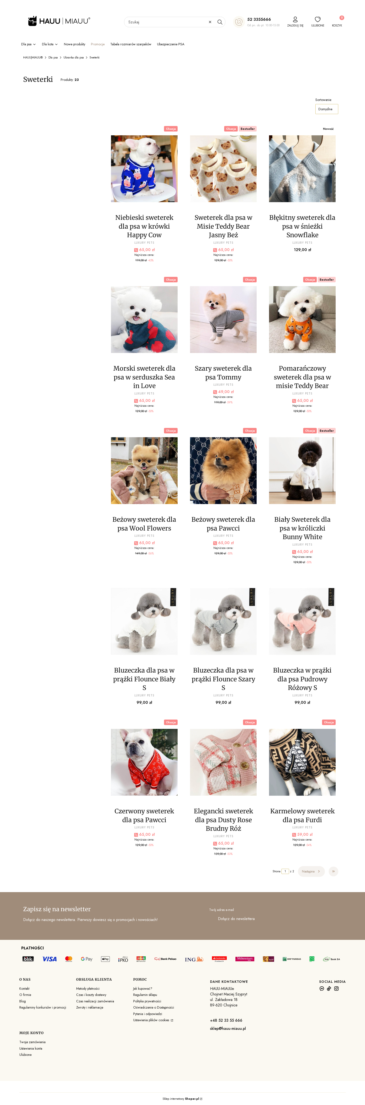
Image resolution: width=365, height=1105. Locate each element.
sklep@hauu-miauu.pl (228, 1028)
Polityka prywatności (147, 1001)
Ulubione (25, 1054)
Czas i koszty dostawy (91, 994)
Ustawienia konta (30, 1048)
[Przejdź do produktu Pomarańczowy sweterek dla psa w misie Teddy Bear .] (302, 319)
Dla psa (53, 57)
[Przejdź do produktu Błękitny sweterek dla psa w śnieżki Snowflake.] (302, 168)
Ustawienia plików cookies (151, 1020)
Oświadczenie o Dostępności (153, 1007)
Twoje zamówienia (32, 1042)
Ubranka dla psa (73, 57)
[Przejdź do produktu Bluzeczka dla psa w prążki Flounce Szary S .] (223, 621)
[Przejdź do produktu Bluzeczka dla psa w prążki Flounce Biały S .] (144, 621)
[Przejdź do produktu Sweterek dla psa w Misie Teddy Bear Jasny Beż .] (223, 168)
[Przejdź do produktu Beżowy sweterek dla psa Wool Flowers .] (144, 470)
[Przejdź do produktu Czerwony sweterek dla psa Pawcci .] (144, 762)
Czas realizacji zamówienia (95, 1001)
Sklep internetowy (181, 1099)
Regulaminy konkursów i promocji (42, 1007)
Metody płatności (88, 988)
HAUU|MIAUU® (33, 57)
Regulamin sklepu (145, 994)
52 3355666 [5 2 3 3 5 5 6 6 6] (259, 19)
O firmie (25, 994)
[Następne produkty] (311, 871)
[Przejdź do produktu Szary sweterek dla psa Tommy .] (223, 319)
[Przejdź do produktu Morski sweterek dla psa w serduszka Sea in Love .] (144, 319)
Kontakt (24, 988)
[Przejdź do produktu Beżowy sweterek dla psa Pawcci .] (223, 470)
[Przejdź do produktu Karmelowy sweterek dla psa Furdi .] (302, 762)
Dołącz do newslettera (236, 918)
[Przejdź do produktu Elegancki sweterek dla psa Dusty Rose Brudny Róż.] (223, 762)
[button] (220, 22)
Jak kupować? (142, 988)
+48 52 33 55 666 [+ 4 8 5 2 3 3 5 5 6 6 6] (226, 1020)
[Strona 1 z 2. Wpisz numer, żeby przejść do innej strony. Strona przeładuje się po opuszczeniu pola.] (285, 871)
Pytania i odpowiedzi (147, 1013)
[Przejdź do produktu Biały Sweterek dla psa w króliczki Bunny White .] (302, 470)
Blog (22, 1001)
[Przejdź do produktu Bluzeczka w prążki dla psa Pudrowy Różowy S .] (302, 621)
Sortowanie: (323, 99)
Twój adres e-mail (221, 909)
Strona (276, 871)
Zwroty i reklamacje (89, 1007)
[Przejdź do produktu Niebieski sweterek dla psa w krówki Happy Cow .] (144, 168)
